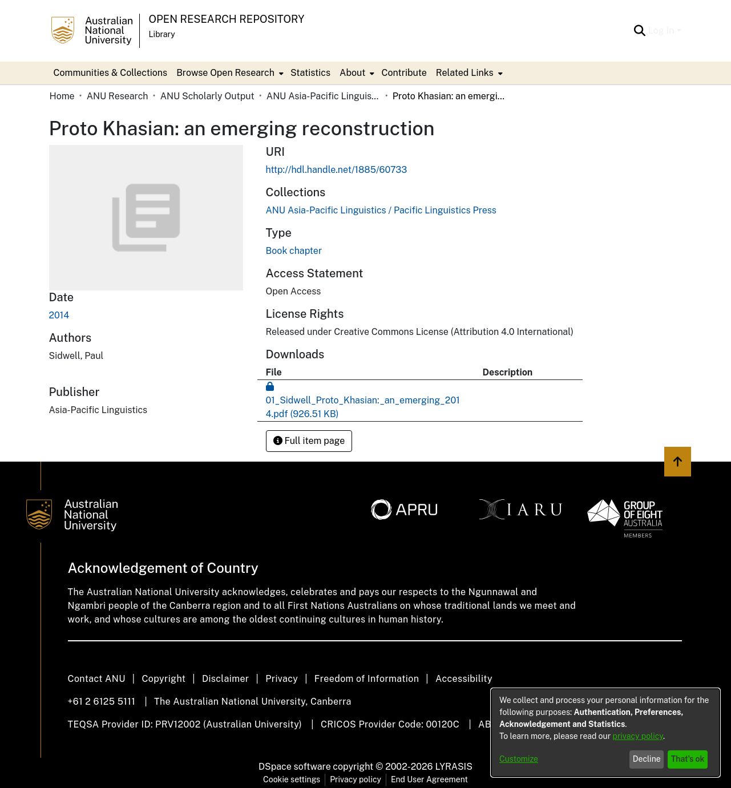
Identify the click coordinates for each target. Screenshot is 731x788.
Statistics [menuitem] (310, 72)
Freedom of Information (366, 678)
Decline (647, 758)
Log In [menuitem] (661, 30)
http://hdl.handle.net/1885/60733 (336, 169)
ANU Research (117, 96)
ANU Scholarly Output (207, 96)
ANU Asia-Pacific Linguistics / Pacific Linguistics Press (323, 96)
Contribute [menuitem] (403, 72)
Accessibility (463, 678)
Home (62, 96)
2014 (59, 315)
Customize (518, 758)
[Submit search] (640, 31)
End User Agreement (429, 779)
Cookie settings (291, 779)
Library (162, 34)
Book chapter (294, 250)
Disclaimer (225, 678)
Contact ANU (97, 678)
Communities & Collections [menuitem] (111, 72)
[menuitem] (229, 73)
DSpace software (295, 766)
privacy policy (638, 736)
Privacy (281, 678)
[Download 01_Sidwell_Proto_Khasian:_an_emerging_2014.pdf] (363, 400)
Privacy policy (355, 779)
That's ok (688, 758)
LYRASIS (453, 766)
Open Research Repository (227, 19)
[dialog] (605, 733)
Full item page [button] (309, 440)
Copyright (163, 678)
